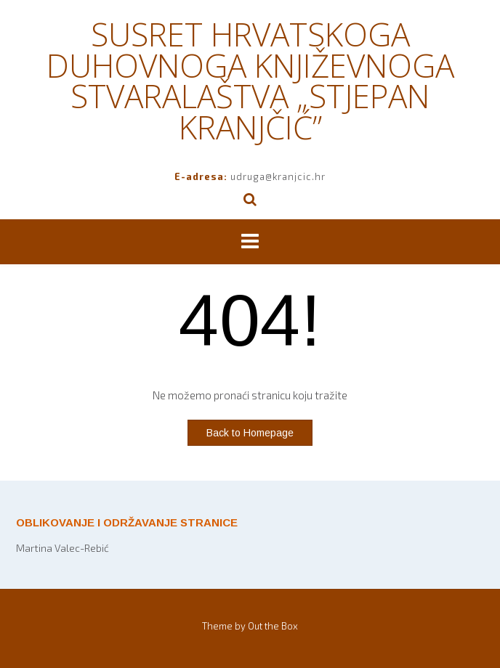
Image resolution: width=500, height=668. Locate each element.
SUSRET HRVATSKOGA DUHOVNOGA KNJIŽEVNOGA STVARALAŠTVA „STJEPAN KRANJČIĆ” (250, 80)
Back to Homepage (250, 433)
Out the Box (273, 626)
